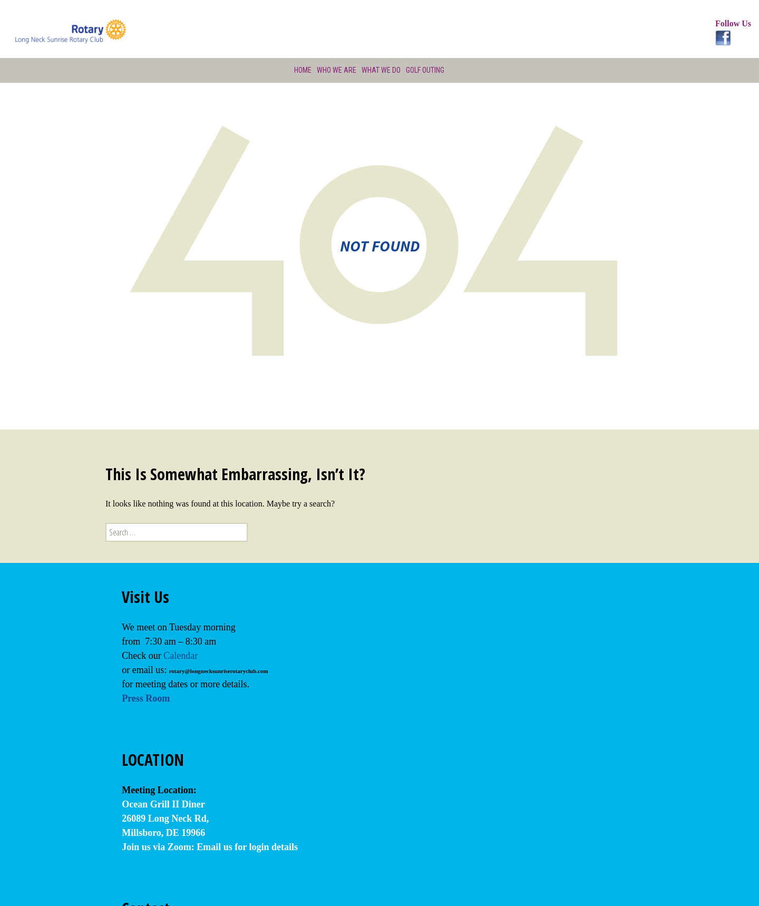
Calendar (180, 655)
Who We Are (335, 70)
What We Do (381, 70)
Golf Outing (426, 70)
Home (301, 70)
